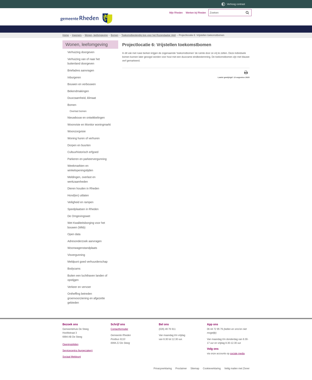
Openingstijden (70, 351)
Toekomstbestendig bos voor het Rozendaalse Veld (148, 42)
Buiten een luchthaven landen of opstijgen (87, 285)
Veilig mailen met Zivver (237, 375)
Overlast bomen (78, 118)
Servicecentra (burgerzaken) (77, 357)
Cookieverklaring (212, 375)
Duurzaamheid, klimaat (81, 105)
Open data (73, 241)
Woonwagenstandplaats (82, 255)
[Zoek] (247, 12)
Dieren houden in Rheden (83, 195)
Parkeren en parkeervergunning (87, 166)
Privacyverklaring (163, 375)
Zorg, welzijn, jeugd (145, 36)
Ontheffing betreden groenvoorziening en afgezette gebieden (86, 305)
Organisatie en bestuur (220, 29)
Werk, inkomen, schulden (177, 36)
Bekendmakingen (78, 98)
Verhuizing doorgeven (80, 59)
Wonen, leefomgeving (210, 36)
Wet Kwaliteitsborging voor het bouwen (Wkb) (86, 232)
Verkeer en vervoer (79, 294)
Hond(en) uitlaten (78, 202)
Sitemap (194, 375)
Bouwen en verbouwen (81, 91)
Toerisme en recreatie (172, 29)
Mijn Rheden (176, 12)
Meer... (234, 36)
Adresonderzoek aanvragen (84, 248)
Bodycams (73, 275)
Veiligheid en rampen (80, 209)
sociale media (237, 360)
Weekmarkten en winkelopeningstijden (80, 175)
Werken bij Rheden (196, 12)
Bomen (114, 42)
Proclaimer (181, 375)
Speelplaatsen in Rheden (82, 216)
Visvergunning (76, 262)
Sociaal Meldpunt (71, 363)
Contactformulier (119, 336)
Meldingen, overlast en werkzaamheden (81, 186)
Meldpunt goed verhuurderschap (87, 268)
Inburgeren (74, 84)
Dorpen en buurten (79, 152)
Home (65, 42)
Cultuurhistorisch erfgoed (82, 159)
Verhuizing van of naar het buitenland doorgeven (83, 68)
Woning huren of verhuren (83, 145)
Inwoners (73, 29)
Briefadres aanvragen (80, 77)
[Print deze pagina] (246, 80)
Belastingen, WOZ (75, 36)
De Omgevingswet (78, 223)
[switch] (233, 4)
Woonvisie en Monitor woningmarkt (89, 131)
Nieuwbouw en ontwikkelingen (86, 124)
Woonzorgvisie (76, 138)
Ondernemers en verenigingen (117, 29)
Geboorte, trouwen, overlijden (110, 36)
